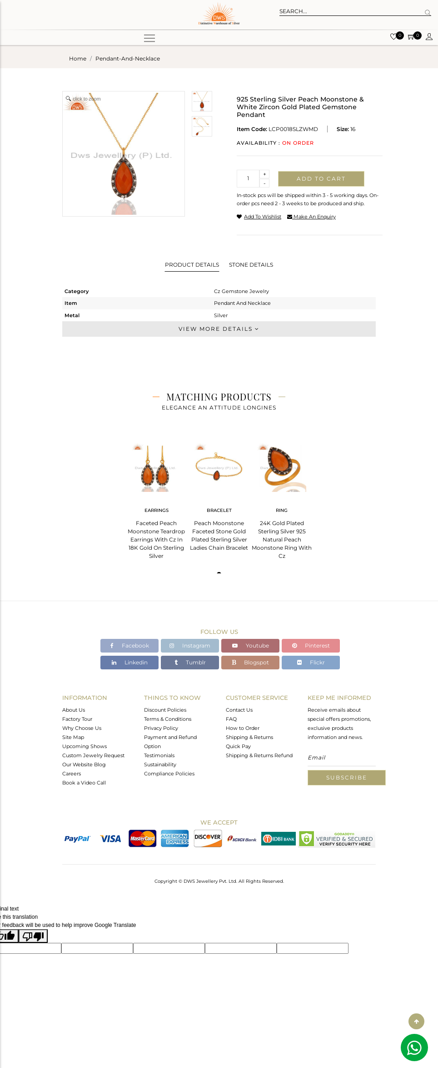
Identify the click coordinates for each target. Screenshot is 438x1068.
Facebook (129, 645)
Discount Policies (165, 710)
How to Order (242, 728)
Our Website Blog (84, 764)
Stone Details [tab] (251, 264)
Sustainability (160, 764)
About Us (73, 710)
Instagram (189, 645)
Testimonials (159, 755)
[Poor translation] (33, 936)
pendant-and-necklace (127, 58)
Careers (71, 773)
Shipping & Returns (249, 737)
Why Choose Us (81, 728)
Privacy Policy (161, 728)
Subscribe (346, 777)
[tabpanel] (156, 498)
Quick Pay (238, 746)
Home (77, 58)
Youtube (250, 645)
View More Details (219, 328)
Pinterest (311, 645)
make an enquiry (311, 216)
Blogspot (250, 662)
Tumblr (190, 662)
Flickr (311, 662)
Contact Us (239, 710)
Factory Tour (77, 719)
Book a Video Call (84, 782)
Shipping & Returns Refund (259, 755)
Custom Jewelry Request (93, 755)
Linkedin (130, 662)
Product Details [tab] (192, 264)
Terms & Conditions (167, 719)
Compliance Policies (169, 773)
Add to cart (321, 178)
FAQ (231, 719)
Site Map (73, 737)
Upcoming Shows (84, 746)
